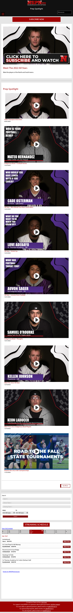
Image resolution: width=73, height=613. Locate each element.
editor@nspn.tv (52, 606)
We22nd (45, 531)
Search (15, 516)
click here (44, 602)
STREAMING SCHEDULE (36, 524)
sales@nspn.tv (49, 608)
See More (65, 486)
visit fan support (55, 604)
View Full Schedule (7, 528)
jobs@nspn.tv (47, 611)
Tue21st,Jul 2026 (36, 532)
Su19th (9, 531)
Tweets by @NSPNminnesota (11, 572)
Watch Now (67, 541)
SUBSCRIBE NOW (36, 19)
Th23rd (56, 531)
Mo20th (20, 531)
